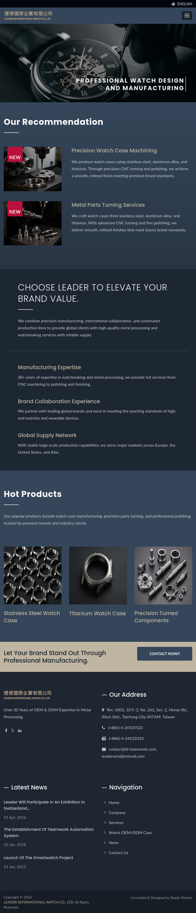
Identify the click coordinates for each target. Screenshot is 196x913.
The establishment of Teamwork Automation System (49, 832)
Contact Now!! (164, 653)
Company (117, 811)
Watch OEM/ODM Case (130, 832)
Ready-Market (181, 897)
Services (116, 822)
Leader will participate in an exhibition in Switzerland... (44, 805)
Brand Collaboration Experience (60, 401)
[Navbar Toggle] (187, 15)
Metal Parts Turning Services (109, 204)
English (184, 4)
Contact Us (118, 852)
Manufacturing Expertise (50, 367)
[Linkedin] (20, 730)
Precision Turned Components (156, 616)
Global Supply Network (48, 435)
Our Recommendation (56, 121)
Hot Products (34, 493)
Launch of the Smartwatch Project (38, 857)
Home (114, 801)
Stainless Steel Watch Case (32, 616)
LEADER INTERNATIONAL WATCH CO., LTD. (39, 901)
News (114, 842)
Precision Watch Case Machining (115, 150)
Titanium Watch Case (97, 613)
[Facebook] (6, 730)
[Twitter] (13, 730)
